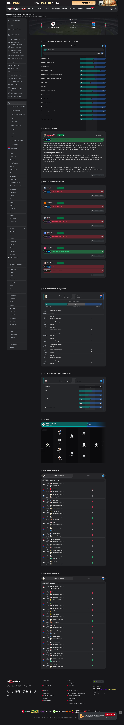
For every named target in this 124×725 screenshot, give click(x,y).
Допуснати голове (50, 407)
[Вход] (115, 8)
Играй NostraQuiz (14, 47)
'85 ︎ (102, 53)
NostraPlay (89, 9)
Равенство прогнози (15, 72)
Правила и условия (74, 695)
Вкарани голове (49, 403)
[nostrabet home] (13, 681)
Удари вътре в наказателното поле (51, 74)
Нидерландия (19, 16)
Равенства (48, 395)
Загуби (47, 399)
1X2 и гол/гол (13, 85)
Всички (45, 480)
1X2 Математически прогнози (15, 89)
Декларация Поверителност (77, 693)
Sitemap (70, 700)
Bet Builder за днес (15, 59)
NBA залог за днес (14, 96)
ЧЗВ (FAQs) (71, 683)
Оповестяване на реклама (76, 703)
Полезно (81, 9)
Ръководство (47, 700)
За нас (70, 688)
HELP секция (72, 698)
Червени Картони (46, 119)
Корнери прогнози (15, 81)
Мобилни (72, 9)
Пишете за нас (73, 690)
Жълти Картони (45, 95)
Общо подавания (46, 103)
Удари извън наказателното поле (51, 78)
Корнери (43, 87)
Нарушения (44, 82)
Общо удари (45, 66)
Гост (58, 480)
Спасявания (44, 99)
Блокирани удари (46, 70)
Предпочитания (110, 717)
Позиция (47, 386)
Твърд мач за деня (15, 62)
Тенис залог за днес (15, 93)
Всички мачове (14, 21)
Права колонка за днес (16, 55)
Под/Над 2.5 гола (14, 78)
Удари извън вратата (47, 62)
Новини (39, 9)
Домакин (52, 480)
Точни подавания (46, 107)
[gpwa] (35, 711)
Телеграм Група (16, 39)
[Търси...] (111, 8)
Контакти (71, 685)
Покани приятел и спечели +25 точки (14, 51)
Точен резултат (14, 68)
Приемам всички (110, 714)
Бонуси (47, 9)
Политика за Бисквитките (94, 716)
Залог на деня (13, 65)
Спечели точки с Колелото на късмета (15, 43)
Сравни (45, 690)
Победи (47, 391)
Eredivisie (27, 16)
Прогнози (31, 9)
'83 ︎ (45, 50)
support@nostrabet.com (100, 694)
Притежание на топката (48, 91)
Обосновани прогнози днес (16, 25)
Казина (64, 9)
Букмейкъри (56, 9)
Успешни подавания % (48, 111)
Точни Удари (45, 58)
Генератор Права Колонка (14, 30)
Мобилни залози (48, 695)
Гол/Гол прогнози (14, 75)
